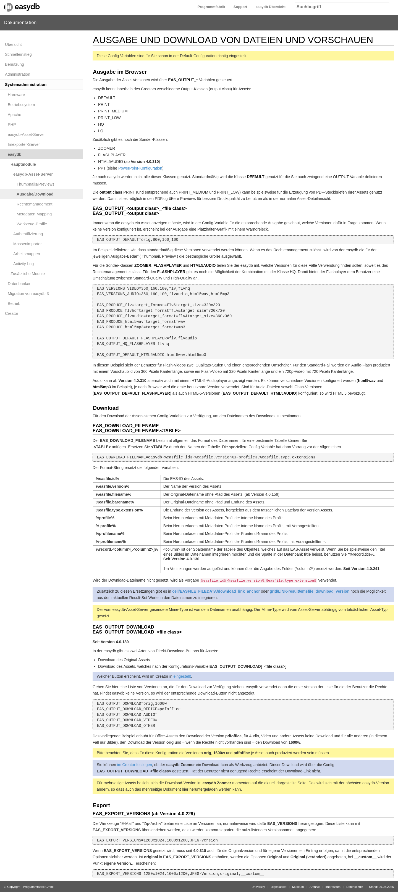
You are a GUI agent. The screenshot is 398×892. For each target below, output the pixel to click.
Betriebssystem (21, 104)
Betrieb (14, 303)
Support (240, 7)
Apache (14, 114)
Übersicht (13, 44)
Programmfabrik (211, 7)
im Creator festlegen (134, 764)
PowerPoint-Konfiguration (140, 168)
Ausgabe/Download (35, 194)
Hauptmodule (23, 164)
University (258, 886)
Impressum (333, 886)
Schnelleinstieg (18, 54)
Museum (298, 886)
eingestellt (182, 676)
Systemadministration (25, 84)
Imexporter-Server (24, 144)
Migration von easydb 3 (28, 293)
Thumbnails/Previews (35, 184)
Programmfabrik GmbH (38, 886)
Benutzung (14, 64)
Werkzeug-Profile (32, 224)
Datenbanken (20, 283)
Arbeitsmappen (26, 254)
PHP (12, 124)
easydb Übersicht (271, 7)
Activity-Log (23, 264)
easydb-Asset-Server (26, 134)
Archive (315, 886)
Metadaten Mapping (34, 214)
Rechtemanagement (35, 204)
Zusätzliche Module (28, 273)
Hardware (16, 95)
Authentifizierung (28, 234)
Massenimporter (27, 244)
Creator (11, 313)
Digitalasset (278, 886)
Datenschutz (354, 886)
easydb (15, 154)
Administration (17, 74)
